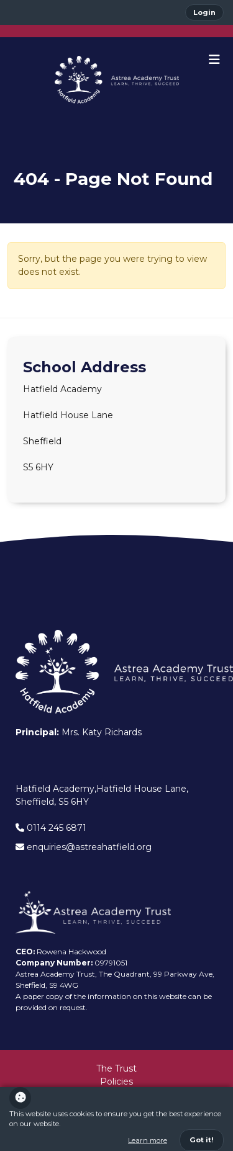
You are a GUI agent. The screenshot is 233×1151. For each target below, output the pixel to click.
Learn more (147, 1140)
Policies (116, 1081)
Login (204, 12)
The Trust (116, 1068)
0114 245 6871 (51, 827)
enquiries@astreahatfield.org (84, 847)
